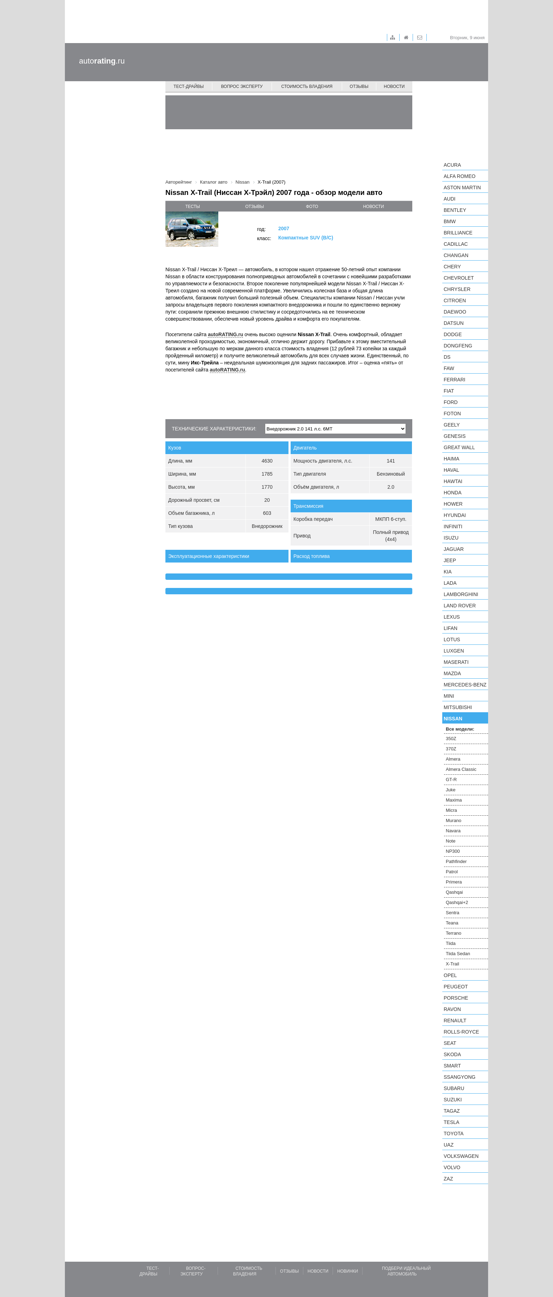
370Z (451, 748)
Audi (449, 199)
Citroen (455, 300)
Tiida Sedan (458, 953)
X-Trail (452, 963)
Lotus (452, 639)
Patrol (452, 871)
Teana (452, 923)
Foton (452, 413)
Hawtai (453, 481)
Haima (451, 459)
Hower (453, 504)
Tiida (451, 943)
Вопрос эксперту (242, 86)
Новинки (347, 1271)
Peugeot (456, 986)
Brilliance (458, 233)
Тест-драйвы (189, 86)
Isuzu (451, 538)
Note (450, 841)
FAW (449, 368)
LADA (450, 583)
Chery (452, 266)
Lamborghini (461, 594)
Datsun (454, 323)
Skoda (452, 1054)
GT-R (451, 779)
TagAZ (452, 1111)
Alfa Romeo (459, 176)
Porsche (456, 998)
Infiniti (453, 526)
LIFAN (450, 628)
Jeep (450, 560)
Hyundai (455, 515)
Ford (451, 402)
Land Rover (460, 605)
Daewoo (455, 312)
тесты (192, 206)
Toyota (453, 1133)
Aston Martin (462, 187)
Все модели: (460, 729)
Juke (450, 789)
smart (452, 1066)
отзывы (254, 206)
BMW (450, 221)
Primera (454, 882)
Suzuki (453, 1099)
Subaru (454, 1088)
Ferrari (454, 379)
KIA (448, 572)
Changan (456, 255)
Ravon (452, 1009)
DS (447, 357)
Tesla (451, 1122)
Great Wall (459, 447)
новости (373, 206)
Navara (453, 830)
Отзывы (359, 86)
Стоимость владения (306, 86)
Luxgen (454, 651)
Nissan (453, 718)
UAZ (449, 1145)
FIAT (449, 391)
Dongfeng (458, 346)
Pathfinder (456, 861)
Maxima (454, 800)
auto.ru (102, 60)
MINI (449, 696)
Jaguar (454, 549)
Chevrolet (459, 278)
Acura (452, 165)
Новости (394, 86)
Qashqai (454, 892)
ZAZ (448, 1179)
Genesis (455, 436)
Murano (453, 820)
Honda (453, 492)
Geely (452, 425)
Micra (451, 810)
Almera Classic (461, 769)
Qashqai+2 (457, 902)
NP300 (453, 851)
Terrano (453, 933)
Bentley (455, 210)
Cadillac (456, 244)
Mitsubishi (458, 707)
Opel (450, 975)
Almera (453, 759)
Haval (451, 470)
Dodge (453, 334)
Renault (455, 1020)
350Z (451, 738)
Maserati (456, 662)
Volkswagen (461, 1156)
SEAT (450, 1043)
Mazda (452, 673)
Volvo (452, 1167)
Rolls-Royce (461, 1032)
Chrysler (457, 289)
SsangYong (459, 1077)
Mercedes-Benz (465, 685)
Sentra (452, 912)
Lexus (452, 617)
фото (312, 206)
